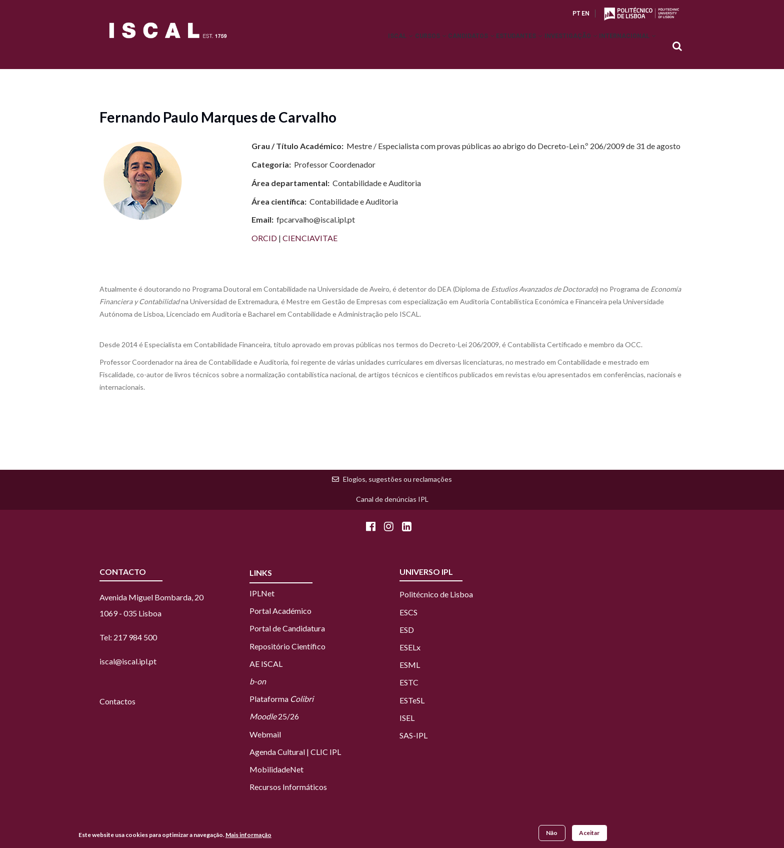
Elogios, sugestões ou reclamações (397, 479)
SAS (406, 735)
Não (552, 833)
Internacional (623, 47)
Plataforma (282, 698)
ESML (410, 664)
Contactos (118, 701)
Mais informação (249, 835)
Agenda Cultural (277, 751)
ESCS (409, 612)
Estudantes (499, 47)
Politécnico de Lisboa (436, 594)
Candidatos (442, 47)
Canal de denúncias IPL (392, 499)
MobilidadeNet (277, 769)
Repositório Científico (288, 646)
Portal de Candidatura (287, 628)
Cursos (393, 47)
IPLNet (262, 593)
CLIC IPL (325, 751)
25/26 (274, 716)
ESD (407, 629)
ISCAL (355, 47)
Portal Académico (281, 610)
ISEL (407, 717)
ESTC (409, 682)
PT (576, 13)
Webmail (265, 734)
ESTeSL (412, 700)
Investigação (558, 47)
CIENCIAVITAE (310, 238)
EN (586, 13)
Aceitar (589, 833)
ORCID (265, 238)
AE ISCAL (266, 663)
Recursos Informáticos (288, 786)
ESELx (410, 647)
